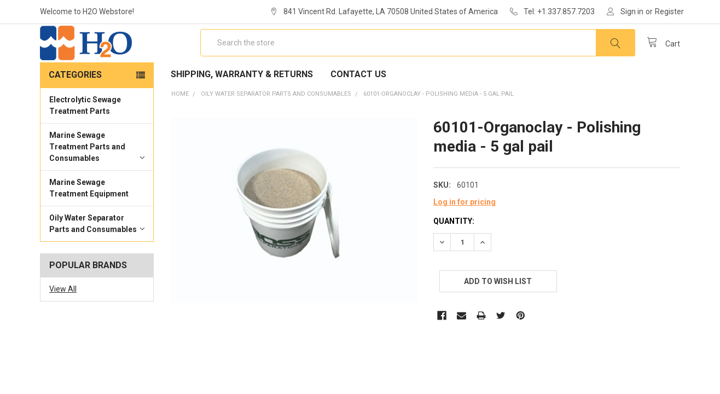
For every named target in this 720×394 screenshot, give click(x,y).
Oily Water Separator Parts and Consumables (96, 255)
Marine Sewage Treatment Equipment (89, 220)
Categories (75, 106)
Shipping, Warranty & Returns (242, 106)
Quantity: (453, 252)
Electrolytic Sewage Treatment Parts (85, 137)
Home (180, 125)
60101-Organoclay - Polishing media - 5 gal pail (438, 125)
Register (669, 11)
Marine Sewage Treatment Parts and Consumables (96, 178)
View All (63, 320)
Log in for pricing (464, 233)
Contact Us (358, 106)
